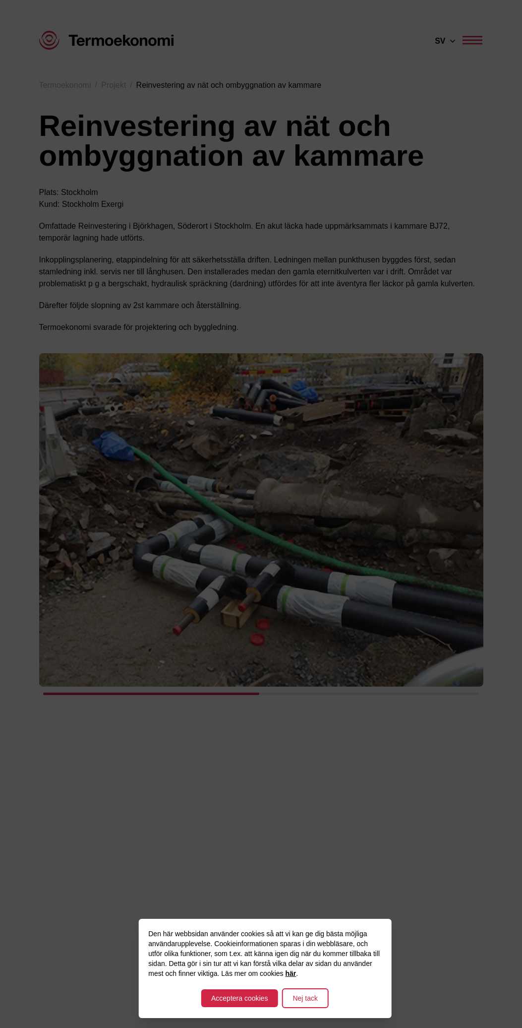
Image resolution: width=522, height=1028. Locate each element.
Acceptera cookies (239, 998)
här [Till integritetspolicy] (290, 973)
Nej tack (305, 998)
